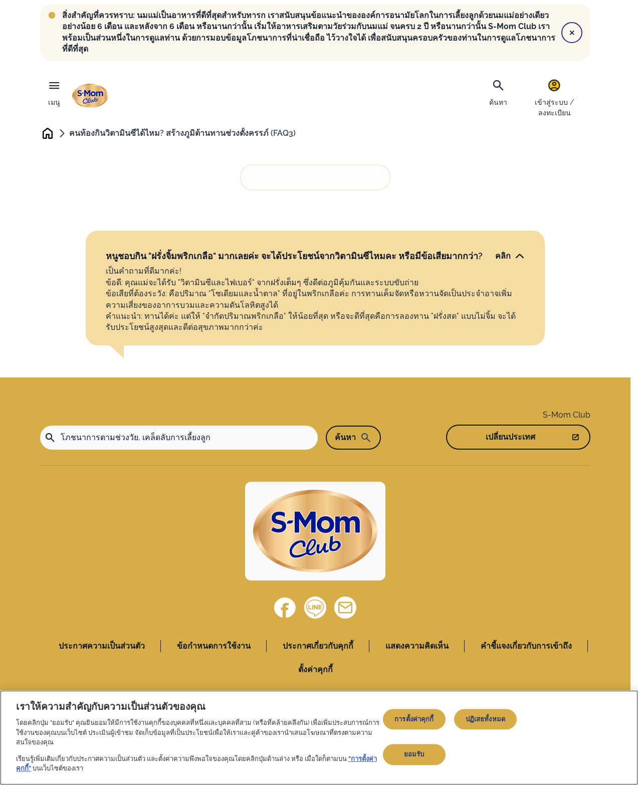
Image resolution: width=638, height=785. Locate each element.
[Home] (315, 532)
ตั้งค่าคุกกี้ (315, 670)
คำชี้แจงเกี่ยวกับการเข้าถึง (526, 647)
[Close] (571, 32)
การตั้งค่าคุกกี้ (414, 719)
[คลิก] (510, 257)
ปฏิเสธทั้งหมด (485, 719)
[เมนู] (54, 90)
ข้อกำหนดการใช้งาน (214, 647)
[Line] (315, 609)
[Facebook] (285, 609)
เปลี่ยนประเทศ (510, 438)
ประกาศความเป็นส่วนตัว (102, 647)
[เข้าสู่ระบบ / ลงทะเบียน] (554, 97)
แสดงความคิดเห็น (417, 647)
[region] (319, 737)
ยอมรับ (414, 754)
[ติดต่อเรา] (345, 609)
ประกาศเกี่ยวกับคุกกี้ (318, 647)
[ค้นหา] (498, 91)
